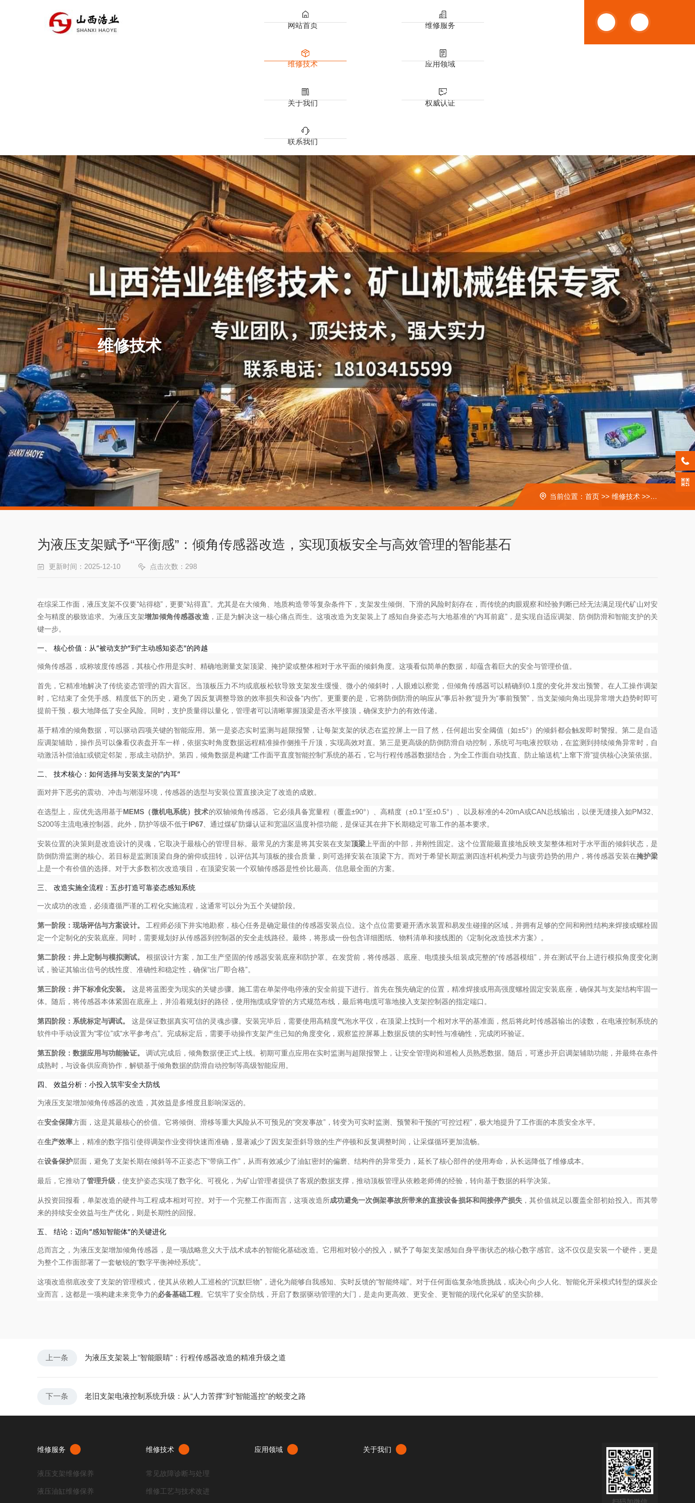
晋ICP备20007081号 (115, 1468)
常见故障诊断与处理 (178, 1375)
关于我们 (451, 31)
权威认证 (499, 31)
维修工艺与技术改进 (178, 1393)
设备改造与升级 (170, 1410)
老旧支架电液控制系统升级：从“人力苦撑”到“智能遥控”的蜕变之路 (207, 1295)
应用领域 (403, 31)
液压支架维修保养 (65, 1375)
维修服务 (308, 31)
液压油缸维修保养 (65, 1393)
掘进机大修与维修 (65, 1410)
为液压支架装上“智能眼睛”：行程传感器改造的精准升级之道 (196, 1250)
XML (43, 1482)
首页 (592, 385)
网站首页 (261, 31)
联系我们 (546, 31)
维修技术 (356, 31)
